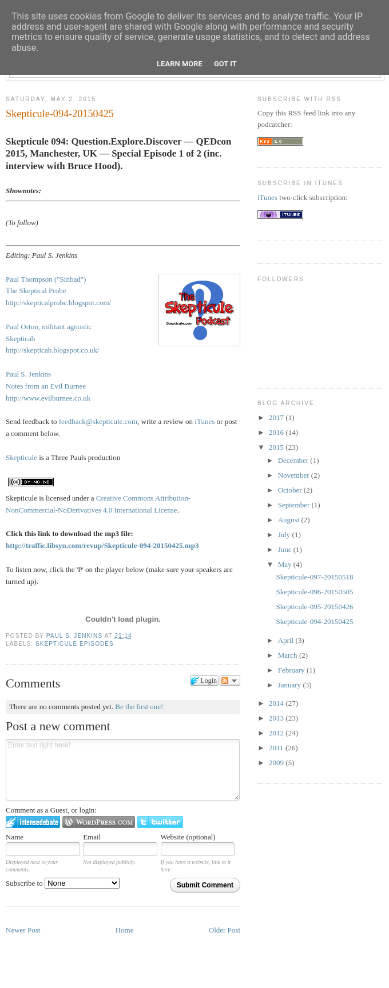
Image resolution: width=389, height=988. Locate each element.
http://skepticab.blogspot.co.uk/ (53, 350)
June (285, 549)
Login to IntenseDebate (33, 822)
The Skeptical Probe (36, 290)
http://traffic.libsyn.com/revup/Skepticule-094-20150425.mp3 (102, 545)
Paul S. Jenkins (75, 636)
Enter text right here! (123, 770)
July (285, 534)
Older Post (224, 930)
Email (92, 837)
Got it (225, 63)
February (292, 670)
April (287, 640)
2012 (277, 733)
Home (125, 930)
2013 (277, 718)
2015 (277, 447)
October (291, 490)
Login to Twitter (160, 822)
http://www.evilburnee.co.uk (48, 398)
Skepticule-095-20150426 (314, 606)
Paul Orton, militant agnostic (49, 326)
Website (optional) (188, 837)
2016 (277, 432)
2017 (277, 417)
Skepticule (21, 457)
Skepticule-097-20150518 (314, 577)
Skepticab (20, 338)
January (290, 685)
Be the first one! (139, 706)
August (289, 519)
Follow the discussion (230, 680)
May (285, 564)
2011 (277, 747)
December (294, 460)
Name (14, 837)
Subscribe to (63, 883)
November (294, 475)
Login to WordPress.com (98, 822)
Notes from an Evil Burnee (46, 386)
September (295, 505)
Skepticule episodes (74, 644)
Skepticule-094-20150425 (314, 621)
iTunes (204, 421)
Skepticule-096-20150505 (314, 591)
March (288, 655)
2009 (277, 762)
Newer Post (23, 930)
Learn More (180, 63)
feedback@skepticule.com (98, 421)
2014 (277, 703)
